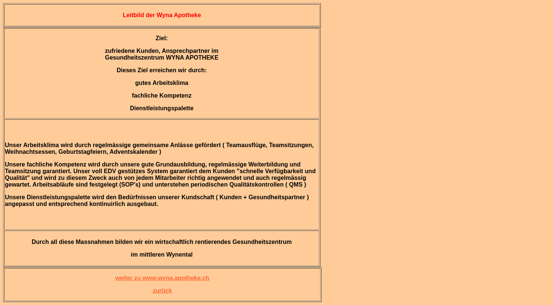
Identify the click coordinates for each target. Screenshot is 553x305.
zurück (162, 290)
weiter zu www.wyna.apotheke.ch (162, 278)
